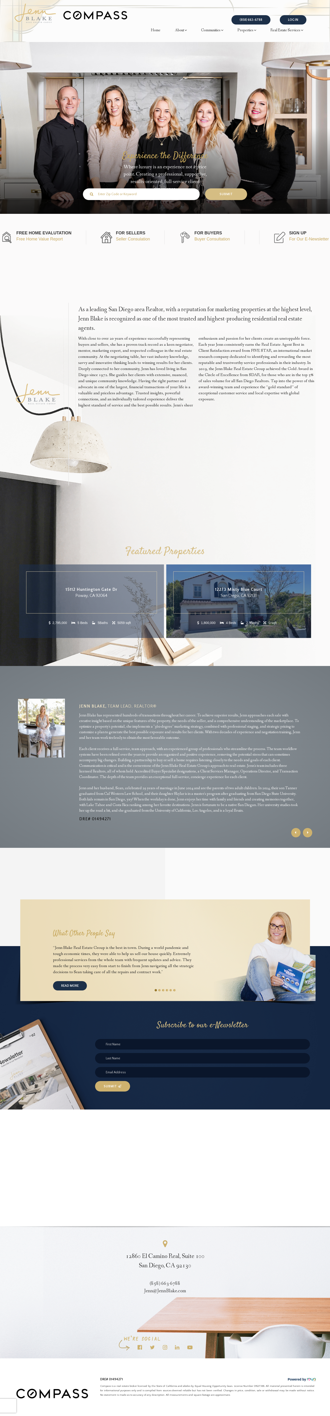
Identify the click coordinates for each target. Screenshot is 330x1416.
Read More (70, 986)
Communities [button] (212, 30)
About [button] (181, 30)
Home (155, 30)
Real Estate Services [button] (286, 30)
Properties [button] (247, 30)
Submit (112, 1086)
